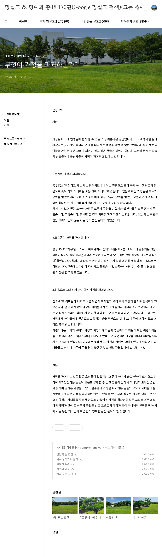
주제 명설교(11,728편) (54, 21)
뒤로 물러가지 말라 (67, 459)
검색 (145, 8)
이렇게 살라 (63, 464)
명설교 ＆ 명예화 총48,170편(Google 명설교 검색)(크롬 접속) (76, 7)
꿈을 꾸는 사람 (64, 474)
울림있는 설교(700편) (95, 21)
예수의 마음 (63, 469)
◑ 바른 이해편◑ (67, 447)
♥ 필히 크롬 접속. (13, 144)
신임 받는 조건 (64, 454)
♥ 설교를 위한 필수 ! (15, 138)
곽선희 (23, 21)
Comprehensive (90, 447)
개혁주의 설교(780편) (134, 21)
